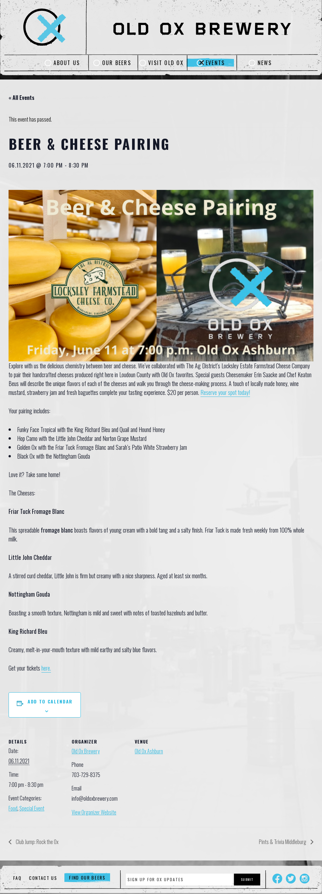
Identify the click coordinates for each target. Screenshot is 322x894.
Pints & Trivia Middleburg (283, 842)
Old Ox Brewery (86, 751)
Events (215, 63)
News (265, 63)
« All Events (21, 98)
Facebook (277, 878)
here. (46, 668)
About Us (67, 63)
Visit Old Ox (166, 63)
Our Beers (116, 63)
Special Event (31, 808)
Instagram (305, 878)
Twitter (291, 878)
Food (13, 808)
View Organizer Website (94, 812)
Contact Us (43, 877)
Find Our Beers (87, 877)
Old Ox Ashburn (149, 751)
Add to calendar (50, 701)
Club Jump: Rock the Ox (36, 842)
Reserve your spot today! (225, 392)
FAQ (17, 877)
